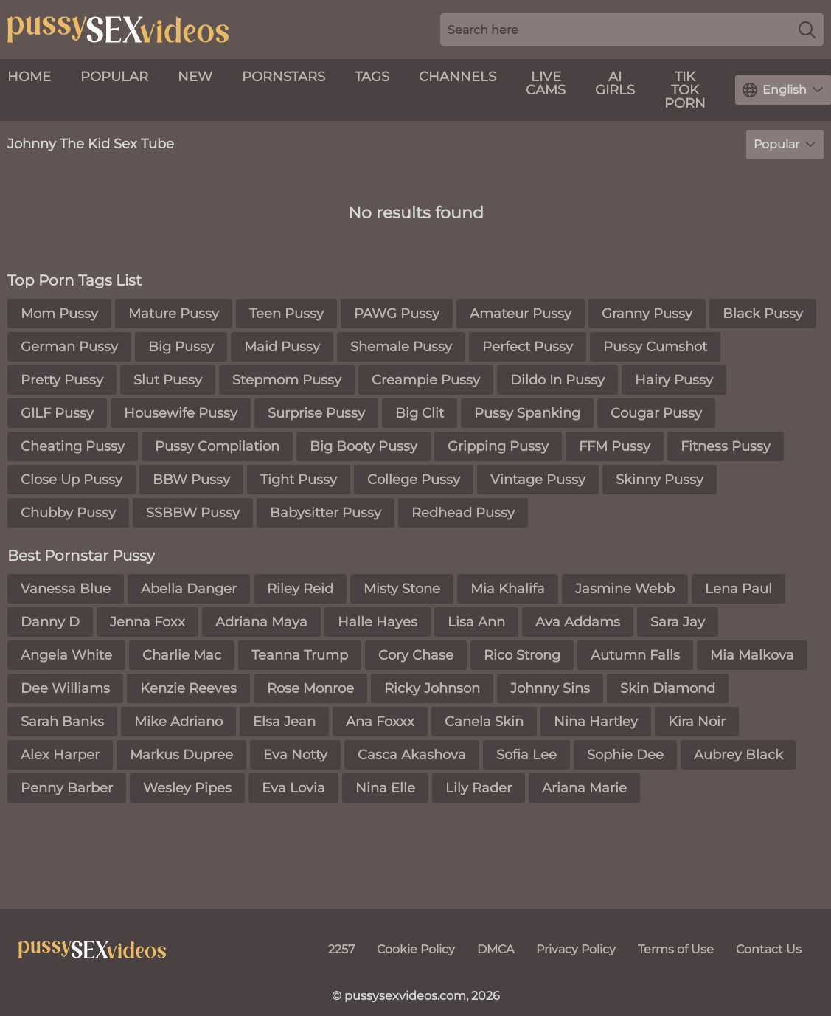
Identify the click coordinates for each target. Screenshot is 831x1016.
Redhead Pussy (463, 513)
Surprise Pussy (316, 413)
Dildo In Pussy (557, 380)
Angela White (66, 655)
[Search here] (632, 29)
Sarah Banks (62, 721)
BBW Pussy (191, 479)
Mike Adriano (178, 721)
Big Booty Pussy (363, 446)
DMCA (495, 949)
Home (29, 77)
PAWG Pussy (396, 313)
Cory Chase (415, 655)
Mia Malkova (752, 655)
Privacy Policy (576, 949)
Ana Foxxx (380, 721)
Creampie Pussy (426, 380)
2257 (341, 949)
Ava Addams (577, 622)
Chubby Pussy (68, 513)
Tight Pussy (298, 479)
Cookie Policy (416, 949)
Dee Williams (65, 688)
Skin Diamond (667, 688)
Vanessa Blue (66, 589)
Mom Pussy (59, 313)
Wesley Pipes (187, 788)
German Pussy (69, 347)
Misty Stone (402, 589)
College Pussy (413, 479)
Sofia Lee (526, 755)
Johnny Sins (550, 688)
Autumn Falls (635, 655)
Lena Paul (738, 589)
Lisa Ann (476, 622)
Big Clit (419, 413)
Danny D (50, 622)
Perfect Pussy (527, 347)
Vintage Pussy (537, 479)
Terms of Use (676, 949)
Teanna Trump (299, 655)
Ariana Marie (584, 788)
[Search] (807, 29)
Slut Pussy (167, 380)
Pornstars (283, 77)
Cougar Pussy (656, 413)
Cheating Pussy (73, 446)
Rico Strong (522, 655)
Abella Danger (189, 589)
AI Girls (615, 83)
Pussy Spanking (527, 413)
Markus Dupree (181, 755)
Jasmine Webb (625, 589)
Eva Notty (295, 755)
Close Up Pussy (71, 479)
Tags (372, 77)
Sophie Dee (625, 755)
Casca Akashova (412, 755)
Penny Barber (67, 788)
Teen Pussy (286, 313)
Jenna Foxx (147, 622)
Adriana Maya (261, 622)
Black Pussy (763, 313)
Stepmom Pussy (286, 380)
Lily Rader (478, 788)
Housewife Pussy (180, 413)
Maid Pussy (282, 347)
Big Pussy (181, 347)
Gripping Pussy (498, 446)
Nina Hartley (596, 721)
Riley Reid (300, 589)
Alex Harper (60, 755)
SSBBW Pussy (193, 513)
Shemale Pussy (401, 347)
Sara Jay (677, 622)
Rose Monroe (310, 688)
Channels (457, 77)
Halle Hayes (377, 622)
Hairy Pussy (674, 380)
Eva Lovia (293, 788)
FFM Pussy (614, 446)
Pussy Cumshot (655, 347)
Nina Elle (385, 788)
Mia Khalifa (507, 589)
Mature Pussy (173, 313)
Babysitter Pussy (325, 513)
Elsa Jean (284, 721)
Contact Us (769, 949)
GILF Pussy (57, 413)
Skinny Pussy (659, 479)
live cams (546, 83)
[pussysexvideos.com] (92, 949)
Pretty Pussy (62, 380)
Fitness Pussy (726, 446)
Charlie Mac (181, 655)
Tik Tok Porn (685, 90)
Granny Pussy (647, 313)
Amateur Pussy (520, 313)
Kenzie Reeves (188, 688)
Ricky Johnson (432, 688)
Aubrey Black (738, 755)
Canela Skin (484, 721)
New (195, 77)
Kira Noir (697, 721)
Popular (114, 77)
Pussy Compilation (217, 446)
